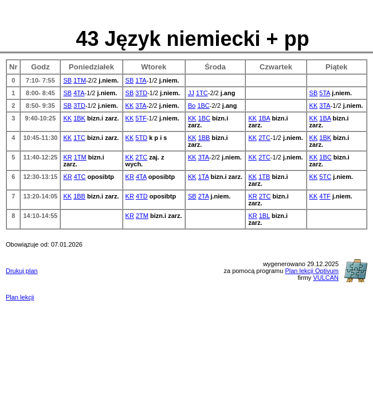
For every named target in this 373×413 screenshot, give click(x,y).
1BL (264, 215)
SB (67, 80)
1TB (264, 176)
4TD (142, 196)
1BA (264, 118)
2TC (264, 137)
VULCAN (326, 277)
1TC (202, 92)
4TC (80, 176)
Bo (191, 105)
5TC (325, 176)
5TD (141, 137)
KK (129, 105)
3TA (140, 105)
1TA (140, 80)
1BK (79, 118)
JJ (191, 92)
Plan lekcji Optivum (312, 270)
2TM (142, 215)
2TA (203, 196)
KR (67, 157)
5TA (324, 92)
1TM (79, 80)
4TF (325, 196)
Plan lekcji (20, 297)
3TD (141, 92)
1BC (203, 105)
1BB (204, 137)
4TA (78, 92)
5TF (141, 118)
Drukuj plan (22, 270)
